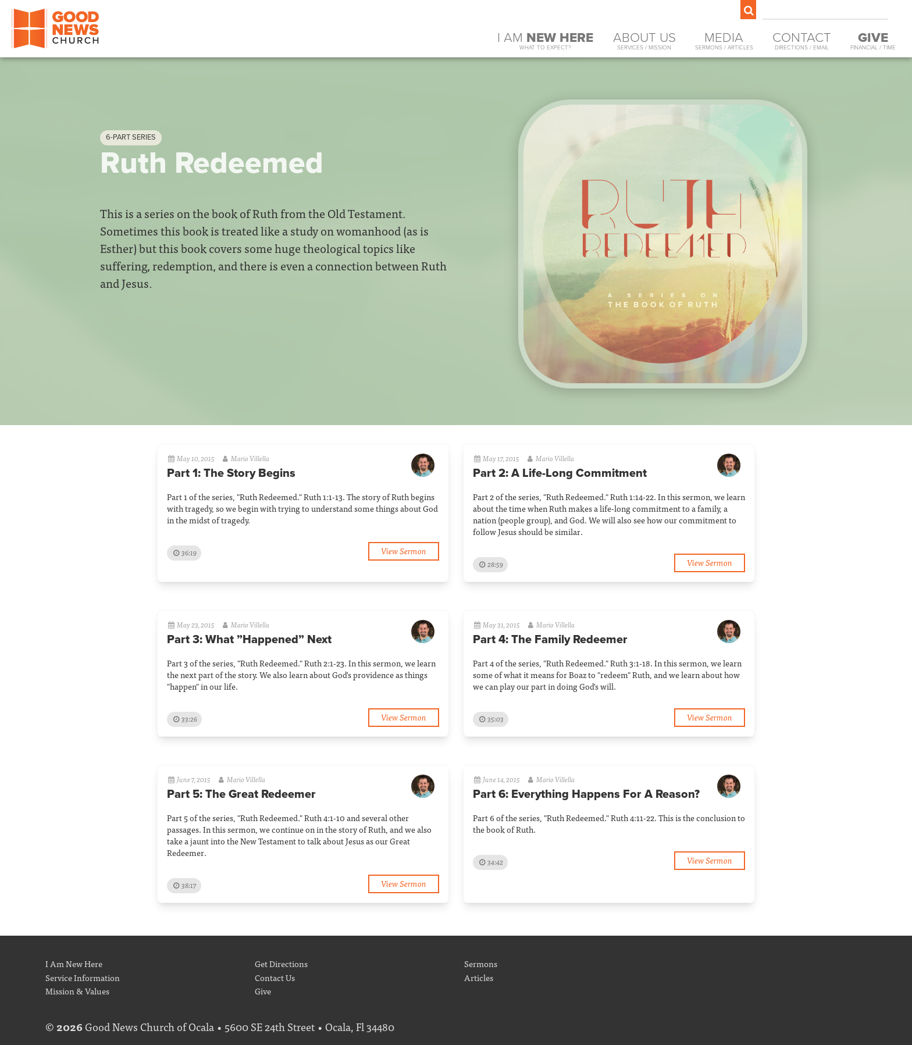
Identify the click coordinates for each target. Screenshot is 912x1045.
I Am (545, 41)
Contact (801, 41)
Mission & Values (77, 990)
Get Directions (281, 963)
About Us (644, 41)
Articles (478, 977)
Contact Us (275, 977)
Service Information (82, 977)
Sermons (480, 963)
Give (263, 990)
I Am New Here (73, 963)
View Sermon (403, 550)
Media (724, 41)
